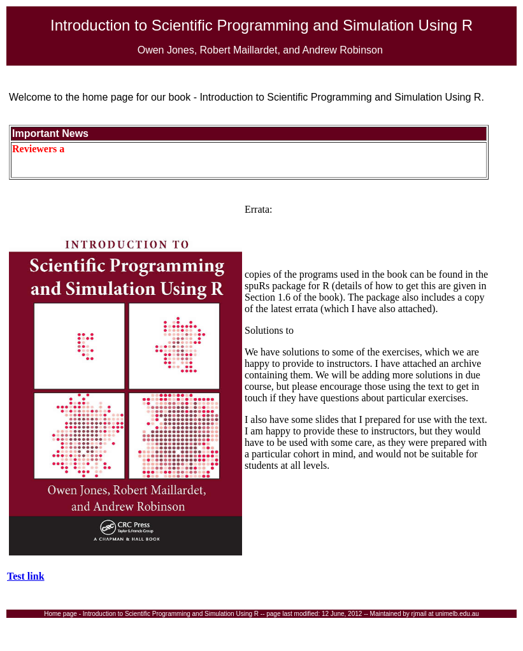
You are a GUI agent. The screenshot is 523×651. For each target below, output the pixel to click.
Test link (26, 576)
